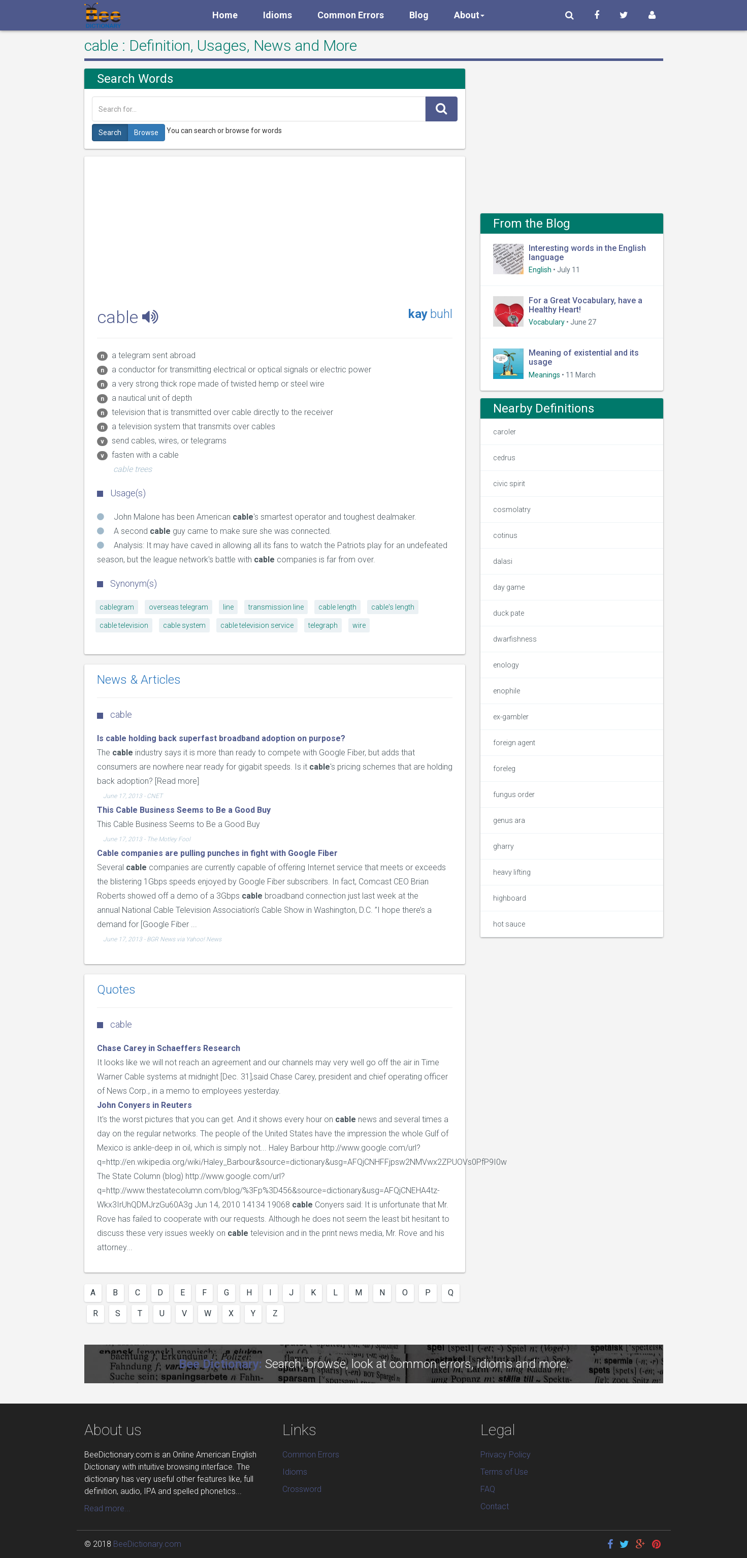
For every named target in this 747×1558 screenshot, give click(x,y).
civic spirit (509, 484)
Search (110, 133)
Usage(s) (121, 493)
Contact (494, 1506)
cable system (184, 625)
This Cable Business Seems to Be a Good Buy (184, 810)
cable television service (257, 625)
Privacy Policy (505, 1454)
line (228, 607)
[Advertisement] (274, 227)
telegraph (323, 625)
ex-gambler (511, 717)
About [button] (469, 15)
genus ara (509, 820)
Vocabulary (547, 322)
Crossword (301, 1489)
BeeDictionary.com (147, 1544)
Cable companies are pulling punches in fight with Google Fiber (217, 853)
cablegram (117, 607)
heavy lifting (512, 872)
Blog (419, 15)
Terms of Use (504, 1472)
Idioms (277, 15)
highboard (509, 898)
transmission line (276, 607)
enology (506, 665)
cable (114, 1024)
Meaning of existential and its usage (584, 357)
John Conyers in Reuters (144, 1105)
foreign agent (514, 743)
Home (225, 15)
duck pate (508, 613)
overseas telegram (178, 607)
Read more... (107, 1508)
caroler (504, 432)
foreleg (504, 769)
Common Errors (350, 15)
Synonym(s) (127, 583)
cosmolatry (512, 509)
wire (359, 625)
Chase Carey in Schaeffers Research (168, 1048)
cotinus (505, 535)
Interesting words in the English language (587, 252)
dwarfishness (515, 639)
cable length (337, 607)
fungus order (514, 794)
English (540, 270)
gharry (503, 846)
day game (509, 587)
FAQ (487, 1489)
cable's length (392, 607)
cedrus (504, 458)
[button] (569, 15)
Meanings (544, 375)
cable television (124, 625)
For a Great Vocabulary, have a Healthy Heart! (585, 305)
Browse (146, 133)
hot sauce (509, 924)
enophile (506, 691)
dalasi (502, 561)
